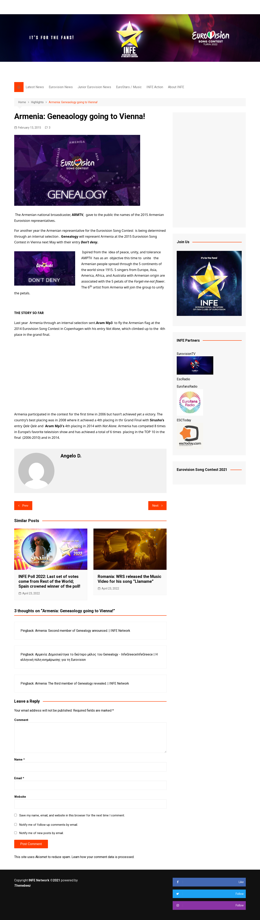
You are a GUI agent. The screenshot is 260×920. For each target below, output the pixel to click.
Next (155, 505)
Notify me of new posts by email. (41, 833)
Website (20, 797)
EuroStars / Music (129, 87)
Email (19, 778)
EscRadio (183, 379)
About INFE (176, 87)
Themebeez (22, 885)
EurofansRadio (187, 386)
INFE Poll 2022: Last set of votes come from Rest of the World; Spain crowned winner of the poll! (49, 581)
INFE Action (154, 87)
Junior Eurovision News (94, 87)
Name (19, 759)
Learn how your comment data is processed (103, 857)
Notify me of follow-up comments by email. (48, 825)
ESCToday (184, 420)
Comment (21, 720)
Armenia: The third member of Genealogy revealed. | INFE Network (82, 683)
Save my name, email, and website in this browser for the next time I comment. (72, 815)
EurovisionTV (186, 354)
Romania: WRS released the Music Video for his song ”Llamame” (129, 579)
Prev (25, 505)
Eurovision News (61, 87)
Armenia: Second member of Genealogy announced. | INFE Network (82, 631)
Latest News (35, 87)
